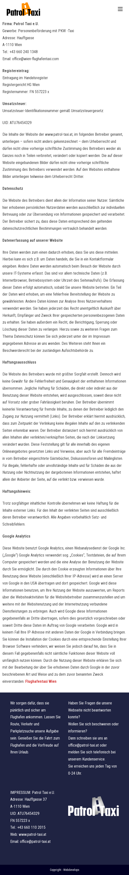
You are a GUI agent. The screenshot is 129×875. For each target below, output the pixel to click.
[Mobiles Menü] (120, 9)
